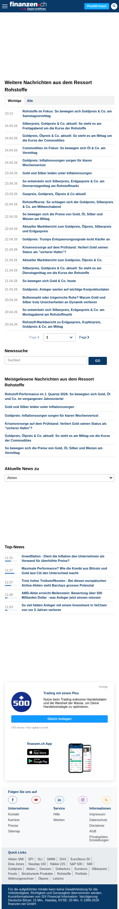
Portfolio (81, 873)
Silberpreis (99, 869)
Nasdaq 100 (37, 864)
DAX (63, 859)
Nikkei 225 (57, 864)
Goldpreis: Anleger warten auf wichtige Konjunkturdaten (65, 289)
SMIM (51, 859)
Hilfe (56, 814)
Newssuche (16, 350)
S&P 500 (76, 864)
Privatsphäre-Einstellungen (99, 838)
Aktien (30, 869)
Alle (30, 101)
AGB (92, 831)
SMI (89, 864)
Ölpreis (43, 878)
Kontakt (13, 814)
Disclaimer (96, 825)
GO (97, 361)
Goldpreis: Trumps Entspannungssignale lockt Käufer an (66, 239)
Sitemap (14, 831)
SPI (30, 859)
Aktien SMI (16, 859)
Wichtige (14, 101)
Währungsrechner (21, 878)
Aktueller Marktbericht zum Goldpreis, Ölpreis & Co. (62, 260)
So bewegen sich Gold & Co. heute (49, 281)
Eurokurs (81, 869)
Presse (13, 825)
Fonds (12, 873)
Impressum (97, 814)
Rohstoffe (64, 873)
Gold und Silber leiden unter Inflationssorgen (57, 173)
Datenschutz (98, 820)
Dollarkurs (63, 869)
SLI (40, 859)
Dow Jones (16, 864)
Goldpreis (15, 869)
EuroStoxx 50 (80, 859)
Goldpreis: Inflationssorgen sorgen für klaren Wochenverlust (51, 415)
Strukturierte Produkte (37, 873)
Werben (59, 820)
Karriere (14, 820)
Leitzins (58, 878)
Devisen (45, 869)
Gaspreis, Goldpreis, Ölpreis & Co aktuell (54, 194)
